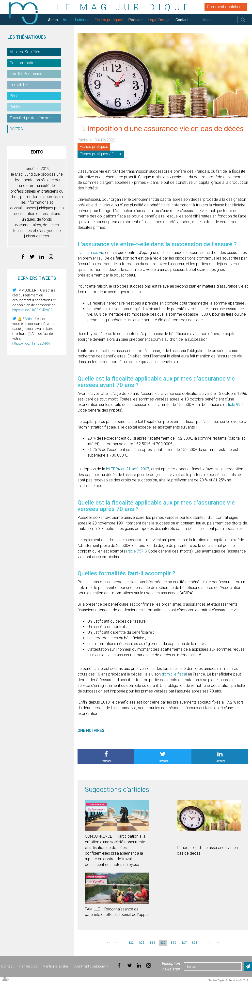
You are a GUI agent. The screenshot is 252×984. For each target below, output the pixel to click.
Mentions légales (56, 966)
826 (173, 942)
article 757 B (136, 551)
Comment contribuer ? (91, 966)
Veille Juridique (76, 19)
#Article (28, 319)
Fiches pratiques (108, 19)
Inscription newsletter (171, 966)
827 (184, 942)
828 (194, 942)
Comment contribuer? (226, 6)
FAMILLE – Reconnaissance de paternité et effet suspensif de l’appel (116, 912)
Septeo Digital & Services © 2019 (228, 980)
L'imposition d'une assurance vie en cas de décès (207, 850)
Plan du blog (28, 966)
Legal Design (159, 19)
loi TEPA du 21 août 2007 (127, 469)
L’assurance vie (91, 252)
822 (131, 942)
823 (141, 942)
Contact (182, 19)
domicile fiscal (174, 674)
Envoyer (248, 966)
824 (152, 942)
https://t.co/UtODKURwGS (32, 310)
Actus (53, 19)
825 (163, 942)
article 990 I (234, 404)
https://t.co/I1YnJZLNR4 (31, 343)
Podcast (135, 19)
